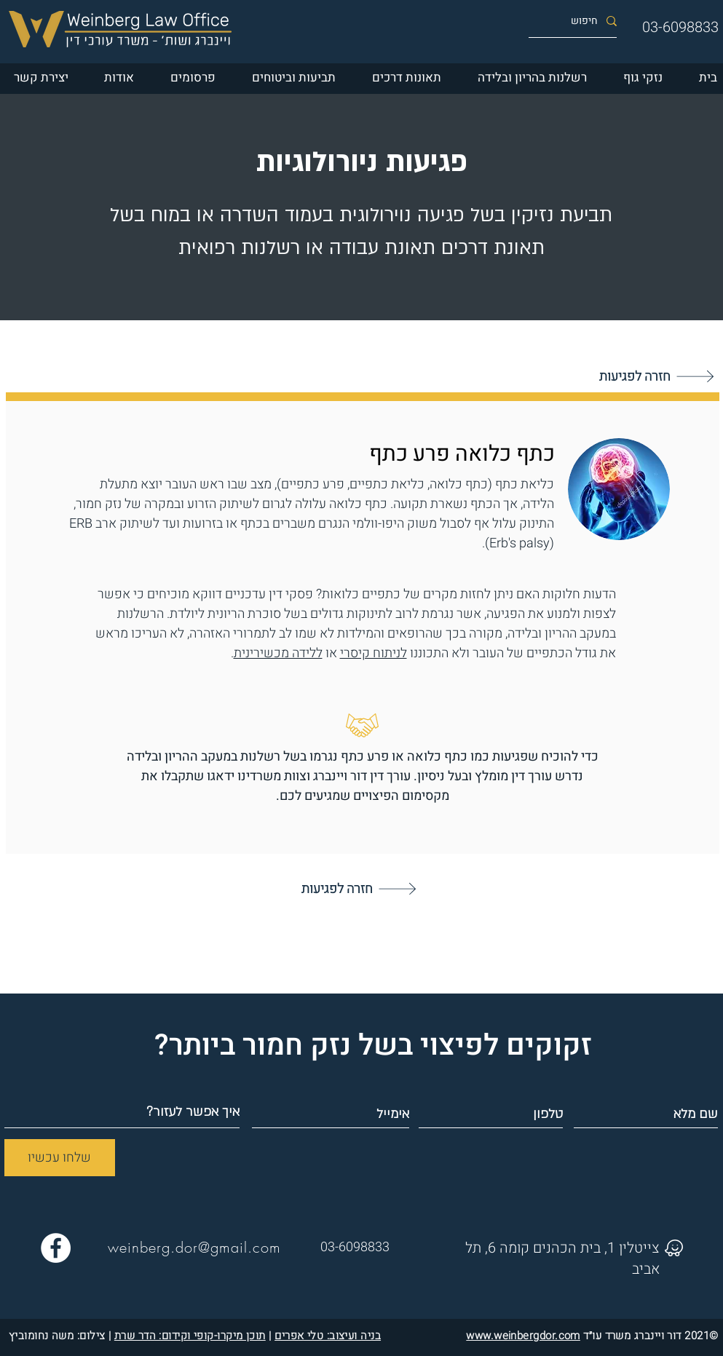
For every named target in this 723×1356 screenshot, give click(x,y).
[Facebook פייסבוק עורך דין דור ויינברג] (56, 1248)
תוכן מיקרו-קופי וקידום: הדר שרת (190, 1336)
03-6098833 (680, 27)
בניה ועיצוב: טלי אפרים (327, 1336)
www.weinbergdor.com (523, 1336)
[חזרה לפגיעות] (359, 888)
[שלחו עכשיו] (59, 1157)
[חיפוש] (578, 20)
